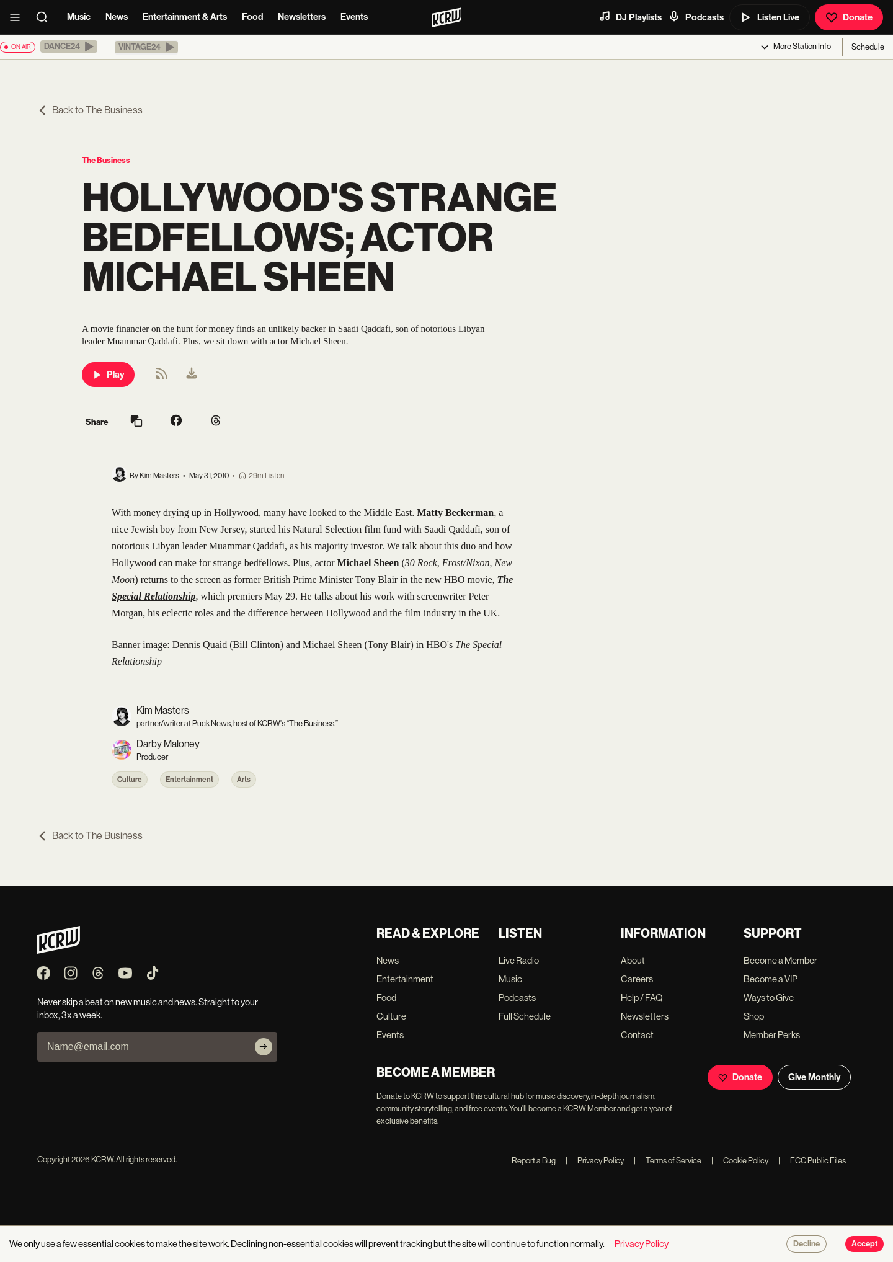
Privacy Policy (595, 1160)
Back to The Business (90, 110)
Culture (129, 779)
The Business (106, 160)
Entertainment (189, 779)
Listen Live (769, 17)
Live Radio (519, 960)
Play (108, 374)
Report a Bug (534, 1160)
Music (79, 16)
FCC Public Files (812, 1160)
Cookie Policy (739, 1160)
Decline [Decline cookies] (806, 1244)
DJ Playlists (630, 17)
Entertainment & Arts (185, 16)
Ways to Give (769, 997)
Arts (244, 779)
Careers (637, 979)
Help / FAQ (642, 997)
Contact (637, 1034)
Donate (849, 17)
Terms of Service (667, 1160)
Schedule (867, 46)
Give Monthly (814, 1077)
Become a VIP (770, 979)
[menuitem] (191, 374)
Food (252, 16)
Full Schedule (525, 1016)
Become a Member (780, 960)
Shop (754, 1016)
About (633, 960)
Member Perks (772, 1034)
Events (354, 16)
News (116, 16)
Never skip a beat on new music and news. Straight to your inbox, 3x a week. (147, 1008)
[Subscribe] (263, 1046)
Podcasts (696, 17)
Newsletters (302, 16)
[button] (68, 46)
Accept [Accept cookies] (864, 1244)
